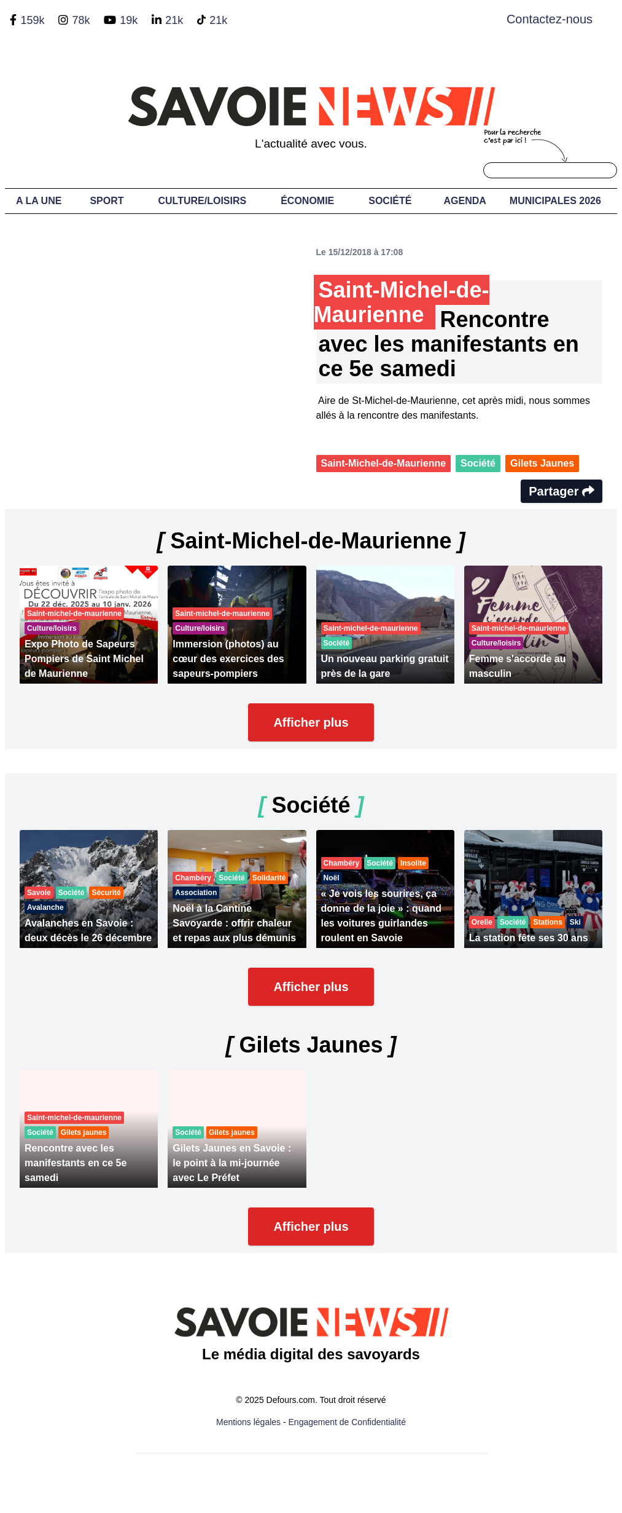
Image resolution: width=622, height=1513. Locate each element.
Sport (106, 201)
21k (174, 20)
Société (389, 201)
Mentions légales (248, 1422)
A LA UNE (38, 201)
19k (129, 20)
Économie (307, 201)
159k (32, 20)
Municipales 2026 (555, 201)
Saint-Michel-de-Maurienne (383, 463)
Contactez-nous (550, 19)
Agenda (464, 201)
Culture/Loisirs (202, 201)
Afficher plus (310, 722)
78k (81, 20)
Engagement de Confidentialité (347, 1422)
